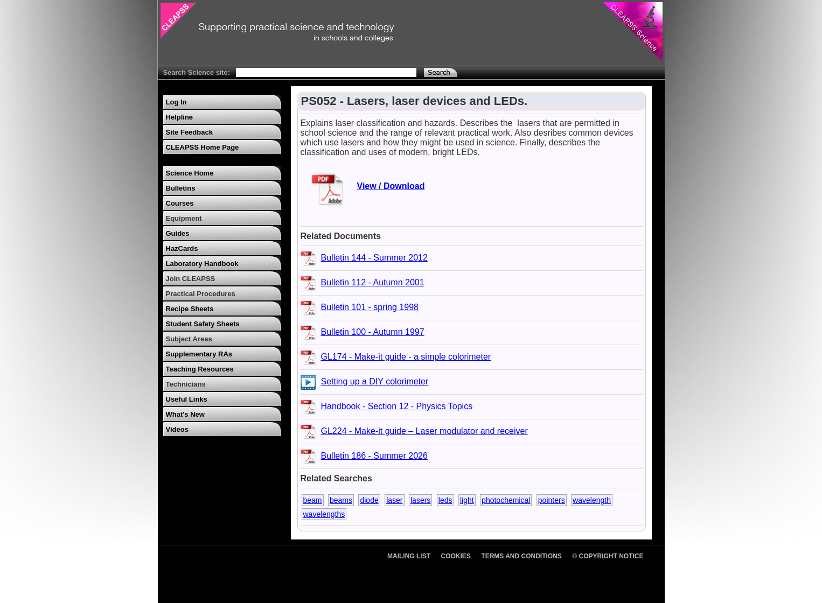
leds (445, 500)
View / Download (391, 186)
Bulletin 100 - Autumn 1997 (372, 331)
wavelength (592, 500)
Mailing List (408, 556)
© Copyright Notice (607, 556)
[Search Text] (326, 72)
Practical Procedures (200, 294)
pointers (551, 500)
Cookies (456, 556)
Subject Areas (189, 339)
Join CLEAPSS (190, 279)
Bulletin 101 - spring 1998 (370, 307)
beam (312, 500)
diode (369, 500)
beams (341, 500)
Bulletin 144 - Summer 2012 (374, 257)
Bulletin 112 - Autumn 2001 (372, 282)
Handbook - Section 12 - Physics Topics (397, 406)
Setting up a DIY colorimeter (375, 381)
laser (394, 500)
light (467, 500)
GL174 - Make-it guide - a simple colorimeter (406, 356)
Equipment (184, 218)
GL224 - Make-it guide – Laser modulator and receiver (424, 431)
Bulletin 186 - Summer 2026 (374, 455)
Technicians (186, 384)
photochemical (506, 500)
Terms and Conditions (521, 556)
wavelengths (324, 514)
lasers (420, 500)
